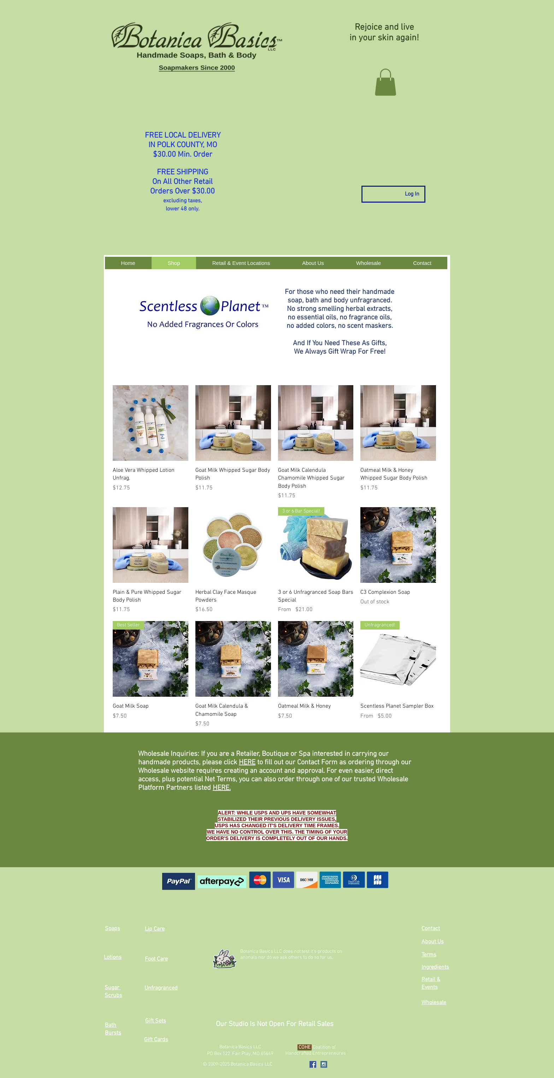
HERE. (222, 788)
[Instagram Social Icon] (323, 1064)
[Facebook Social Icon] (313, 1064)
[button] (385, 82)
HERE (247, 762)
